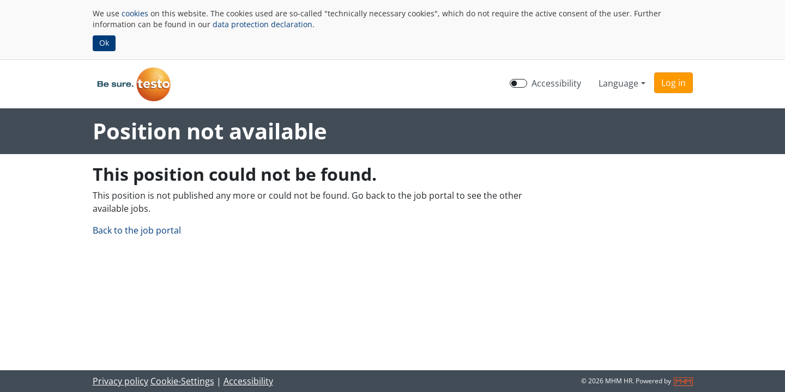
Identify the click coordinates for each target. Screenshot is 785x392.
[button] (673, 82)
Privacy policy (120, 381)
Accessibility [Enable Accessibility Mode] (556, 83)
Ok (104, 43)
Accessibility (248, 381)
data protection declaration (262, 24)
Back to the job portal (137, 230)
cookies (135, 13)
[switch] (518, 83)
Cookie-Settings (182, 381)
